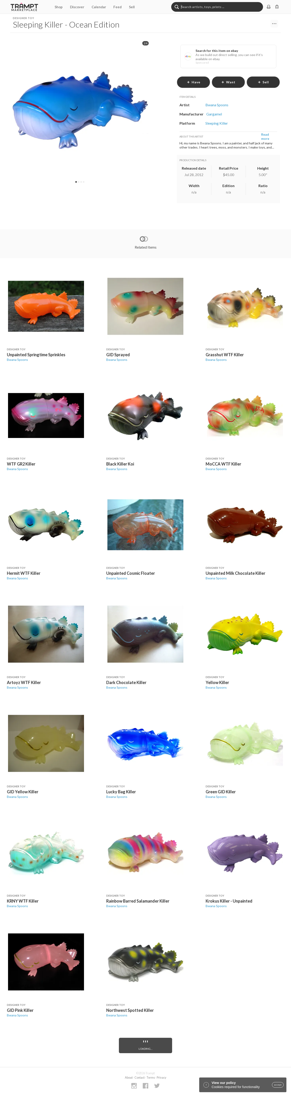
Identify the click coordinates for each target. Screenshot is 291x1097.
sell (263, 82)
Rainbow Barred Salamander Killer (137, 900)
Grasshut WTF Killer (225, 354)
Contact (139, 1077)
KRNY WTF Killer (23, 900)
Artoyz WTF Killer (24, 682)
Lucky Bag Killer (121, 791)
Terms (150, 1077)
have (193, 82)
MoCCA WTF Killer (223, 463)
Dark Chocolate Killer (126, 682)
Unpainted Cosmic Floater (130, 573)
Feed (117, 7)
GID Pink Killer (20, 1010)
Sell (132, 7)
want (228, 82)
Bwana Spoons (17, 360)
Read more (265, 136)
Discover (77, 7)
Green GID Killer (221, 791)
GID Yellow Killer (22, 791)
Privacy (161, 1077)
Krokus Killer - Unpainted (229, 900)
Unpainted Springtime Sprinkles (36, 354)
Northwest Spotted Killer (130, 1010)
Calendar (99, 7)
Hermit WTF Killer (23, 573)
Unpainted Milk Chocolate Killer (235, 573)
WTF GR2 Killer (21, 463)
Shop (59, 7)
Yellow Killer (217, 682)
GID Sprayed (118, 354)
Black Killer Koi (120, 463)
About (129, 1077)
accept (278, 1085)
